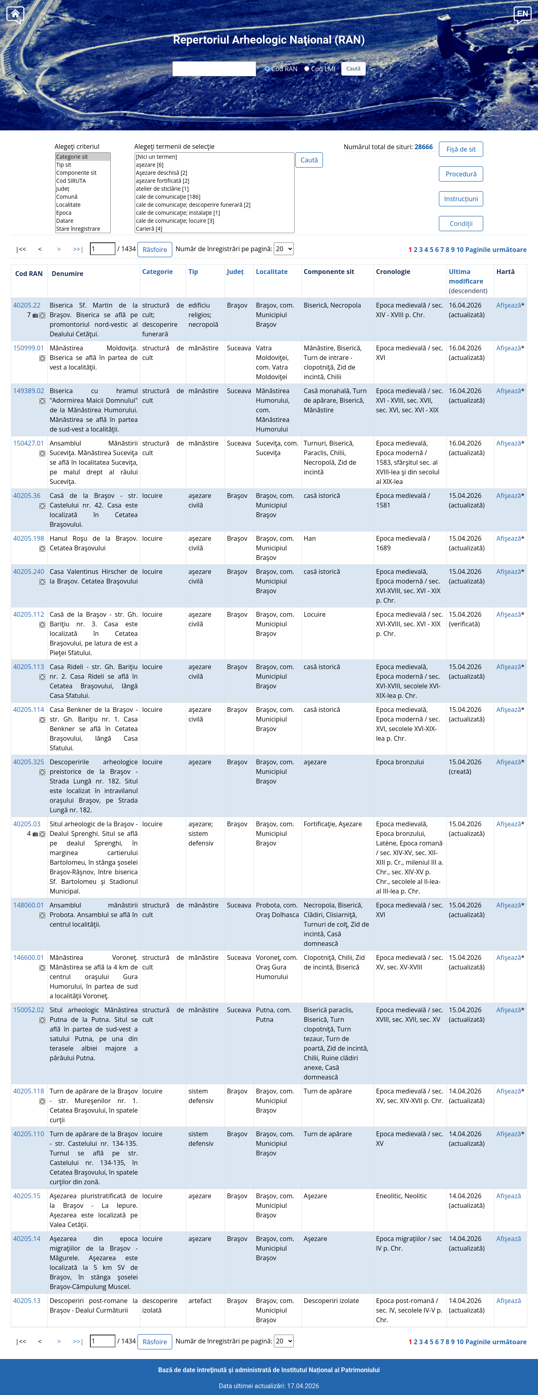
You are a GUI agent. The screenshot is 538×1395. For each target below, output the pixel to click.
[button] (523, 14)
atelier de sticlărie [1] (214, 189)
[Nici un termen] (214, 157)
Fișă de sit (461, 149)
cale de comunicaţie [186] (214, 197)
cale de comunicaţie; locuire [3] (214, 221)
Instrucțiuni (461, 198)
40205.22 (26, 305)
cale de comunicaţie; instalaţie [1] (214, 213)
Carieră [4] (214, 229)
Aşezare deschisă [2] (214, 173)
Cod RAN (281, 68)
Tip (193, 271)
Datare (83, 221)
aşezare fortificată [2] (214, 181)
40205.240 (28, 571)
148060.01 (28, 905)
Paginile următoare (496, 249)
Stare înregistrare (83, 229)
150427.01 (28, 443)
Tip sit (83, 165)
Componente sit (83, 173)
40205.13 (26, 1300)
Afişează (508, 305)
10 (460, 249)
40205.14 (26, 1238)
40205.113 (28, 666)
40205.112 (28, 614)
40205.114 (28, 709)
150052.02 (28, 1009)
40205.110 (28, 1133)
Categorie (157, 271)
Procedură (461, 174)
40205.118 (28, 1091)
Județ (83, 189)
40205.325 (28, 761)
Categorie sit (83, 157)
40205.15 (26, 1195)
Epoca (83, 213)
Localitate (83, 205)
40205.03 (26, 823)
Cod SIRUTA (83, 181)
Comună (83, 197)
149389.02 (28, 390)
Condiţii (461, 223)
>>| (78, 249)
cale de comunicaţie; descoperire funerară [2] (214, 205)
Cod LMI (319, 68)
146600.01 (28, 957)
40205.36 (26, 495)
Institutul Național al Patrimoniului (330, 1370)
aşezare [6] (214, 165)
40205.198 (28, 538)
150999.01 (28, 348)
